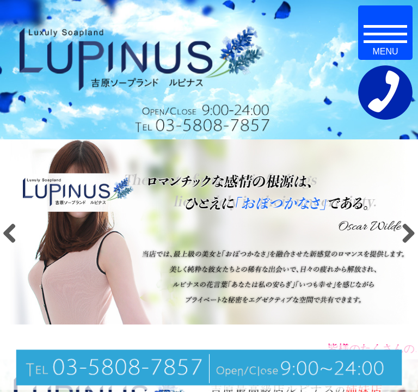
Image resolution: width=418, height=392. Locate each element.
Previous (13, 233)
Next (404, 233)
